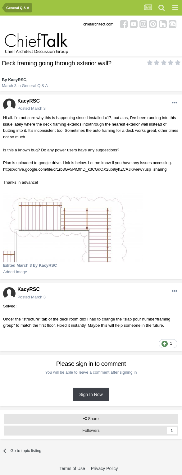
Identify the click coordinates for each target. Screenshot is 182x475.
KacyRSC (17, 79)
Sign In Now (90, 394)
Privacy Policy (104, 468)
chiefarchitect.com (98, 24)
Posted (31, 108)
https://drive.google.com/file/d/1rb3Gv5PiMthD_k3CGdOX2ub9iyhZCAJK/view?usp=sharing (84, 169)
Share (90, 418)
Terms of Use (72, 468)
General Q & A (35, 85)
